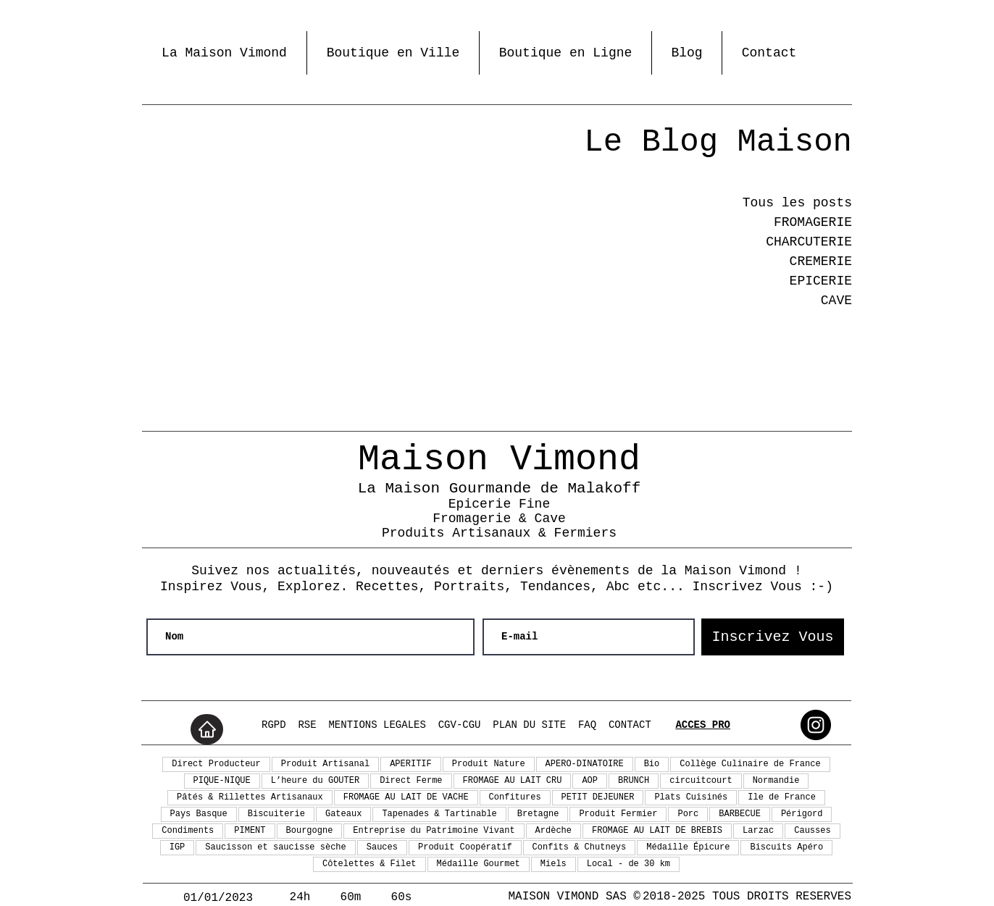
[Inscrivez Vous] (772, 636)
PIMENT (249, 831)
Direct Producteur (216, 764)
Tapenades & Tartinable (439, 814)
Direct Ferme (411, 781)
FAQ (587, 725)
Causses (812, 831)
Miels (553, 864)
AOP (590, 781)
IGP (177, 847)
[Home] (207, 729)
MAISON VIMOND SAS (568, 896)
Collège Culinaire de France (750, 764)
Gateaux (343, 814)
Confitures (515, 797)
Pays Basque (198, 814)
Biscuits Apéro (786, 847)
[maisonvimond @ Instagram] (816, 725)
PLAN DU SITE (529, 725)
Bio (652, 764)
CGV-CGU (459, 725)
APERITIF (411, 764)
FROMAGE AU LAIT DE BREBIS (657, 831)
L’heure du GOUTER (315, 781)
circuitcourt (700, 781)
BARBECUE (740, 814)
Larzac (758, 831)
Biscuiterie (276, 814)
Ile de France (782, 797)
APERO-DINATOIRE (585, 764)
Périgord (802, 814)
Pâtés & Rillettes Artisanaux (250, 797)
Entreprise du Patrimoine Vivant (433, 831)
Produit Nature (488, 764)
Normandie (776, 781)
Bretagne (538, 814)
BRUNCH (633, 781)
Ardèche (553, 831)
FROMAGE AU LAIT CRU (512, 781)
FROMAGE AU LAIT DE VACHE (406, 797)
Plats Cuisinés (690, 797)
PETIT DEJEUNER (598, 797)
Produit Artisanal (325, 764)
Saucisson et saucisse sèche (275, 847)
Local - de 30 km (628, 864)
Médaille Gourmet (478, 864)
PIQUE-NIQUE (222, 781)
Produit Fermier (618, 814)
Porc (687, 814)
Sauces (382, 847)
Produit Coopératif (465, 847)
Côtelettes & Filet (369, 864)
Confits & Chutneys (579, 847)
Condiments (188, 831)
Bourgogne (309, 831)
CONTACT (630, 725)
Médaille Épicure (688, 847)
